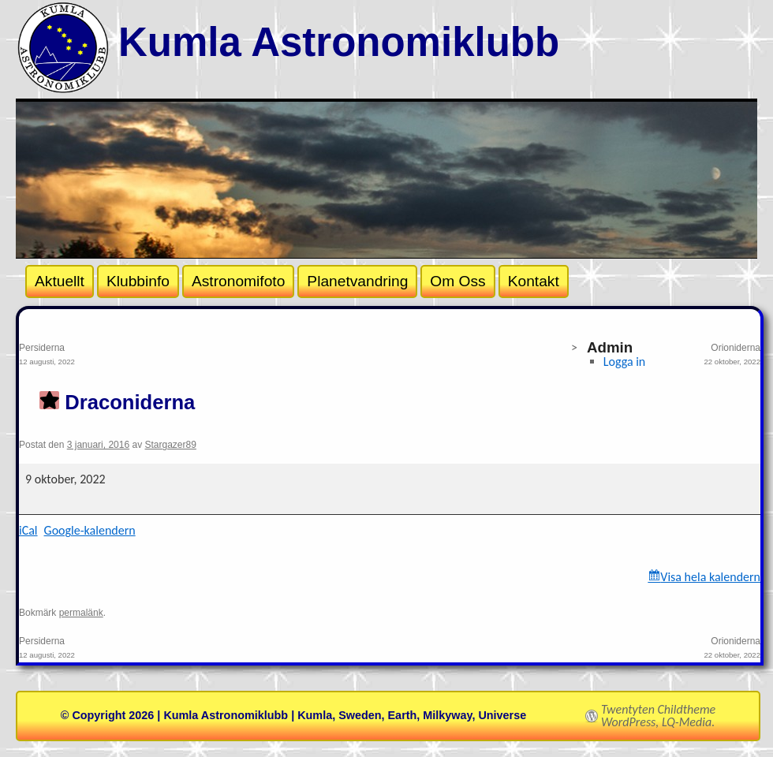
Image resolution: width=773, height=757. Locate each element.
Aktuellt (59, 281)
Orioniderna (575, 355)
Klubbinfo (138, 281)
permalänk (81, 612)
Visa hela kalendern (710, 576)
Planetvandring (357, 281)
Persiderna (204, 355)
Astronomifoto (238, 281)
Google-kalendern (90, 530)
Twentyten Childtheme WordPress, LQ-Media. (658, 716)
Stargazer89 (170, 444)
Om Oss (457, 281)
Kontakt (533, 281)
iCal (28, 530)
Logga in (624, 361)
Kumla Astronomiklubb (338, 42)
